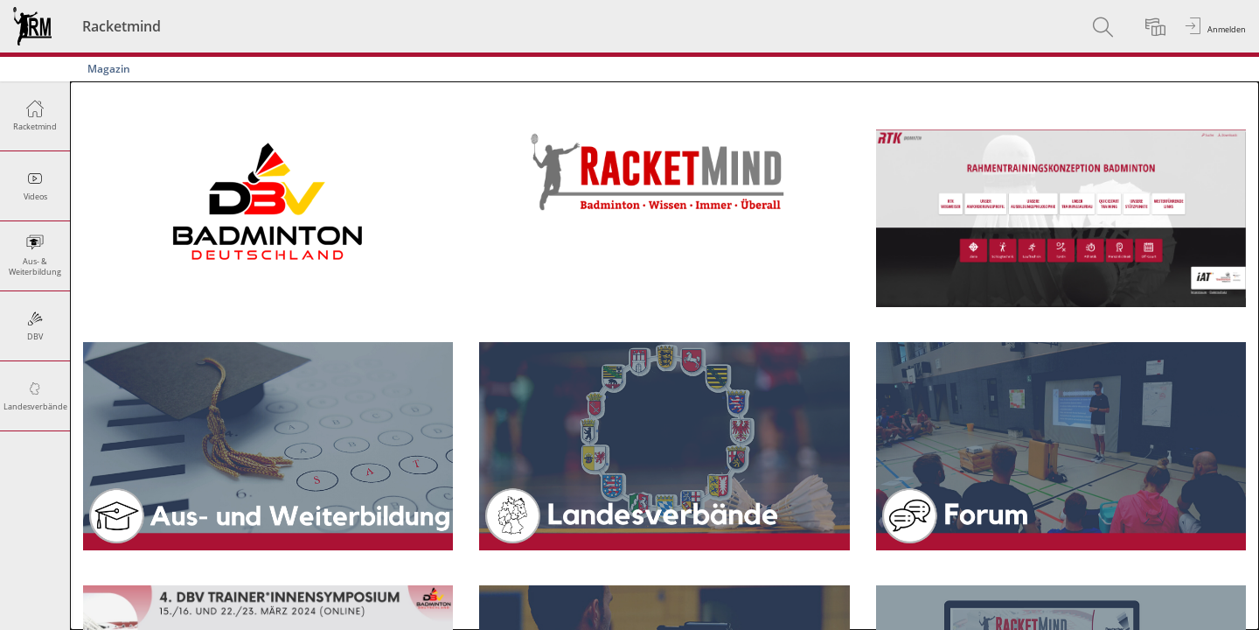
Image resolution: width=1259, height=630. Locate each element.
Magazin (108, 68)
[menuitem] (1105, 26)
